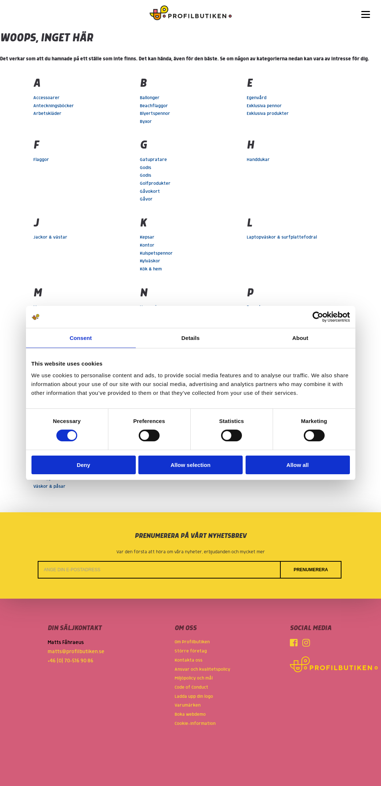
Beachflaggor (154, 106)
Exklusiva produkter (268, 113)
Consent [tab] (81, 338)
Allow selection (190, 465)
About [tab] (300, 338)
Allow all (298, 465)
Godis (145, 168)
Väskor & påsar (49, 486)
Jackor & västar (50, 237)
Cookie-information (195, 723)
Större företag (191, 651)
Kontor (147, 245)
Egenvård (256, 98)
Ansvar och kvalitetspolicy (202, 669)
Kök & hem (151, 269)
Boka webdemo (190, 714)
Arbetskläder (47, 113)
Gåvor (146, 199)
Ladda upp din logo (194, 696)
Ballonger (150, 98)
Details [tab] (191, 338)
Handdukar (258, 159)
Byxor (146, 121)
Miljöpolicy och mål (194, 678)
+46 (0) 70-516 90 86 (70, 661)
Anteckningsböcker (53, 106)
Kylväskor (150, 261)
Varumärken (188, 705)
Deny (83, 465)
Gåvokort (150, 191)
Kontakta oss (188, 660)
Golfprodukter (155, 183)
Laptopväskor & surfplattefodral (282, 237)
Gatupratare (153, 159)
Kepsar (147, 237)
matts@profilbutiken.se (76, 652)
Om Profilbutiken (192, 642)
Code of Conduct (191, 687)
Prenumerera (311, 569)
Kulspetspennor (156, 253)
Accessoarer (46, 98)
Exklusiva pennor (264, 106)
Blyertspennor (155, 113)
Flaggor (41, 159)
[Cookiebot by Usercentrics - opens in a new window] (318, 316)
